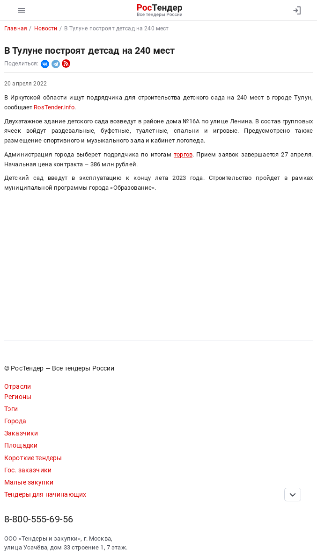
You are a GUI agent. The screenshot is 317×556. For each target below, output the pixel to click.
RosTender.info (54, 107)
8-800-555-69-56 (38, 519)
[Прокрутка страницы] (292, 494)
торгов (183, 154)
